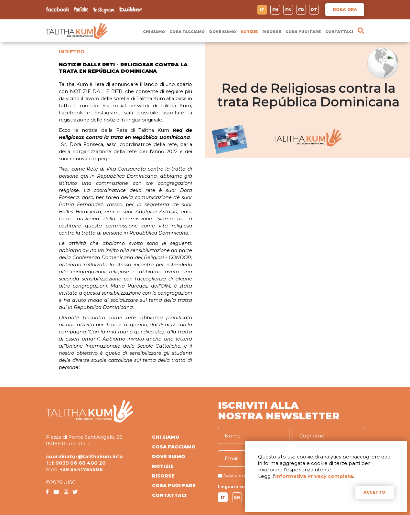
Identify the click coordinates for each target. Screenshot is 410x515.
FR (301, 9)
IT (262, 9)
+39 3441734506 (81, 469)
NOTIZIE (249, 31)
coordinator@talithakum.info (84, 456)
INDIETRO (71, 51)
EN (275, 9)
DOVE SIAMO (222, 31)
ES (288, 9)
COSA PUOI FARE (303, 31)
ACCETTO (374, 492)
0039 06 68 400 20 (80, 463)
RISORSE (271, 31)
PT (314, 9)
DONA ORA (345, 9)
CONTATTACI (339, 31)
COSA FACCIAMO (187, 31)
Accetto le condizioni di (244, 475)
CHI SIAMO (154, 31)
